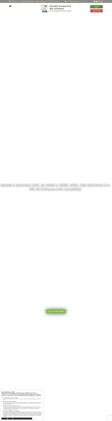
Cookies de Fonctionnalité (22, 403)
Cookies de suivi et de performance (22, 407)
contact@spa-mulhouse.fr (73, 1)
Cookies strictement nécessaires (22, 398)
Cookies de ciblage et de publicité (22, 413)
